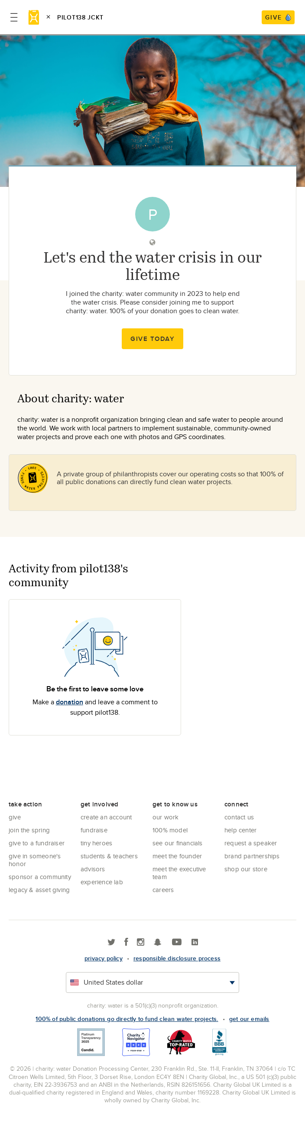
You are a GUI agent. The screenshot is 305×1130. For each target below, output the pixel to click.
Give (15, 817)
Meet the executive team (179, 872)
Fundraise (94, 830)
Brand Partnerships (252, 855)
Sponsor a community (40, 876)
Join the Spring (29, 830)
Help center (240, 830)
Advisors (93, 868)
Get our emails (249, 1018)
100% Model (170, 830)
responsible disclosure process (177, 958)
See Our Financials (177, 843)
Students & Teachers (109, 855)
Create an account (106, 817)
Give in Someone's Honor (35, 859)
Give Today (152, 338)
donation (69, 702)
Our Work (165, 817)
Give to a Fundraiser (37, 843)
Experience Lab (102, 881)
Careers (163, 889)
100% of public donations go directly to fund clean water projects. (127, 1018)
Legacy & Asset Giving (39, 889)
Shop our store (245, 868)
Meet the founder (177, 855)
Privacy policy (103, 958)
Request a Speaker (250, 843)
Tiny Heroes (96, 843)
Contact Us (239, 817)
